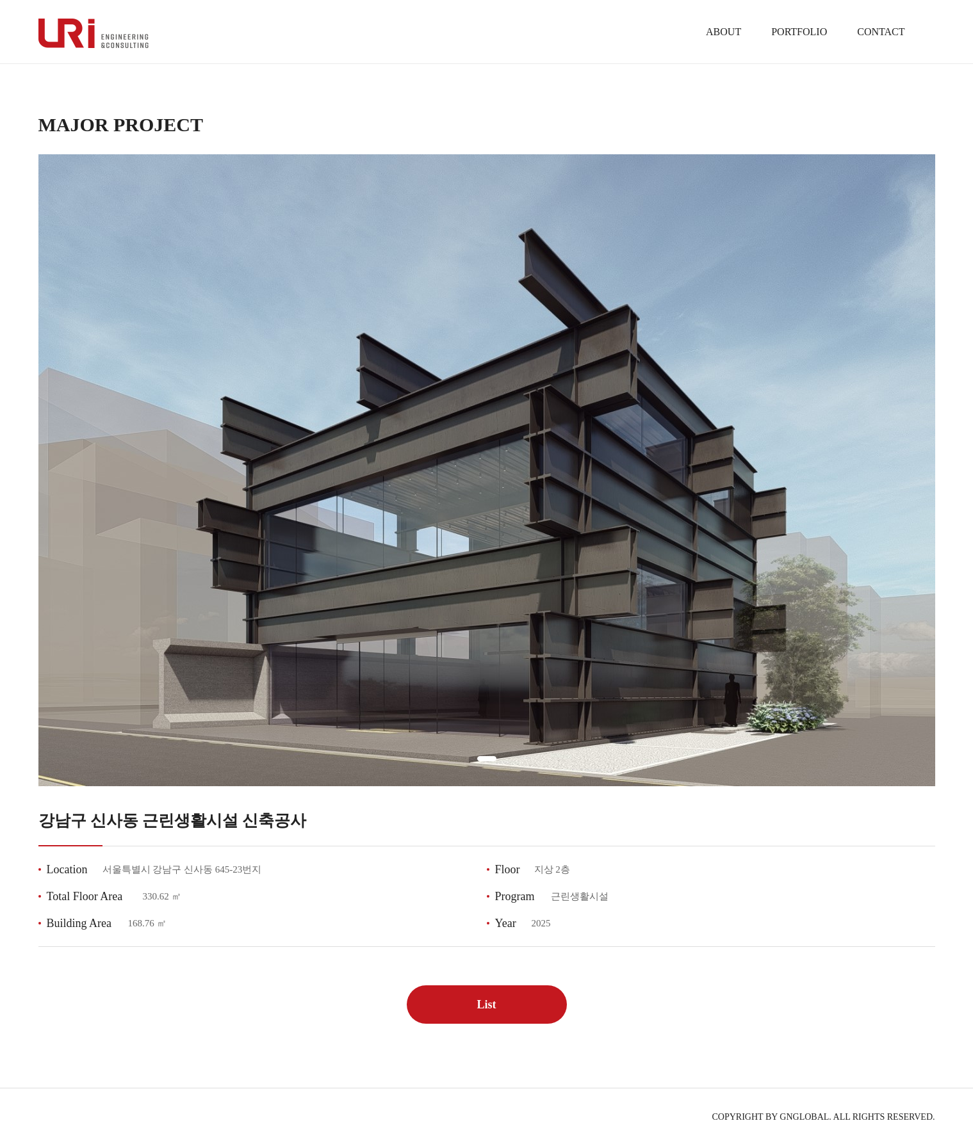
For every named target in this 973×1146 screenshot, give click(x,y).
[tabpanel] (486, 470)
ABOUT (723, 31)
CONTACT (880, 31)
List (486, 1004)
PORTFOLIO (799, 31)
